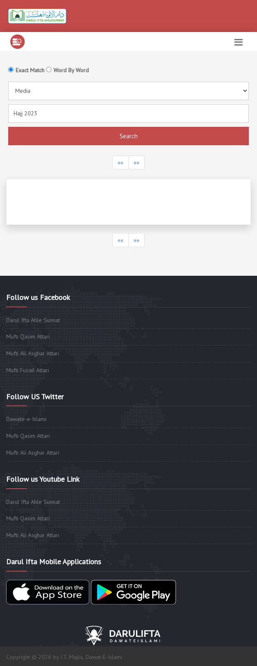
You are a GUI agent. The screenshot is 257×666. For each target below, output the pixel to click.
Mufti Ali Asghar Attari (32, 353)
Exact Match (30, 70)
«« (120, 162)
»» (136, 162)
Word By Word (71, 70)
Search (129, 136)
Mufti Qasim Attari (28, 336)
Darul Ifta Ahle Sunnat (33, 320)
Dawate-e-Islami (26, 419)
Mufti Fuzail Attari (27, 370)
